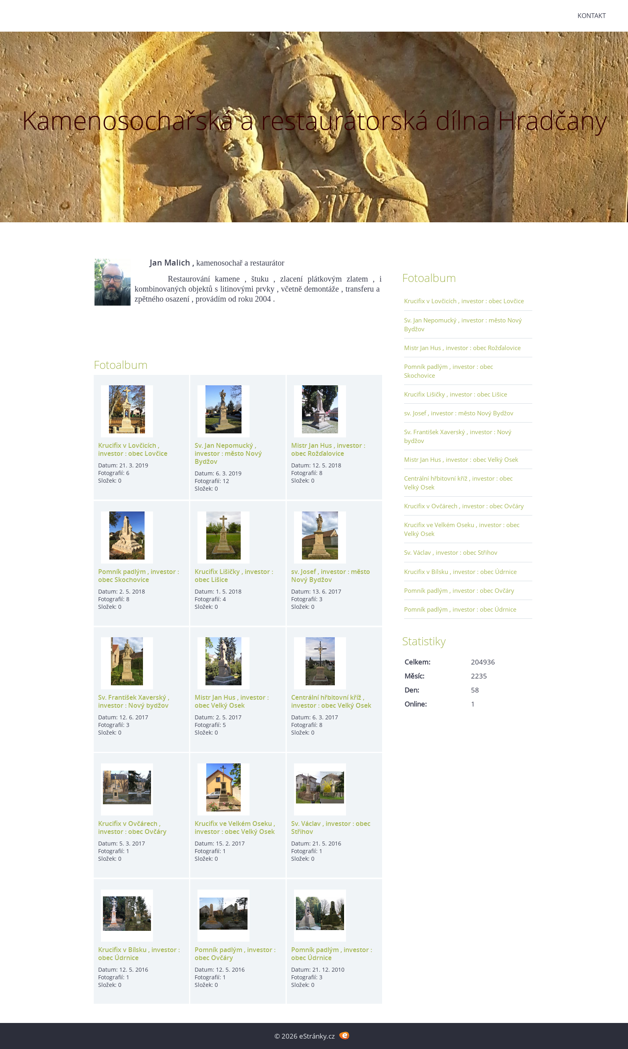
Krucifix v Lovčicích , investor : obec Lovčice (132, 449)
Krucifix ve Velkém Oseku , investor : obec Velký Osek (235, 827)
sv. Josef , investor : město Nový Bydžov (330, 575)
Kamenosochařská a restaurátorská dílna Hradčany (314, 120)
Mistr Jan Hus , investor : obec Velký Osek (232, 701)
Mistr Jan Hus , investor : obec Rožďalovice (328, 449)
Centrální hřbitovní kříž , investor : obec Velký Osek (331, 701)
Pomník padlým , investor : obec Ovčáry (235, 953)
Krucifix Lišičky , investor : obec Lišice (234, 575)
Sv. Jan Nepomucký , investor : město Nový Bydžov (228, 453)
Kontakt (592, 15)
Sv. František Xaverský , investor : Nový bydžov (133, 701)
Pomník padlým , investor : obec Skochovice (138, 575)
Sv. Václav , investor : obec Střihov (330, 827)
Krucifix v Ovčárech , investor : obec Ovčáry (132, 827)
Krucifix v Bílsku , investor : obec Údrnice (139, 953)
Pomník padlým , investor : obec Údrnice (331, 953)
